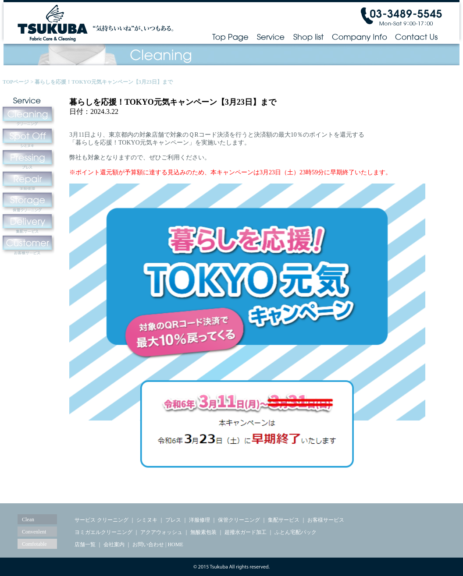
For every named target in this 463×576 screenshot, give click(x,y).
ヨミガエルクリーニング (103, 532)
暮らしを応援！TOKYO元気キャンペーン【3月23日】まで (103, 82)
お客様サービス (325, 520)
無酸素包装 (203, 532)
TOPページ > (19, 82)
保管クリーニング (239, 520)
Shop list (308, 36)
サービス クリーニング (101, 520)
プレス (173, 520)
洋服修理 (199, 520)
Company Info (360, 36)
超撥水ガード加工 (245, 532)
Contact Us (417, 36)
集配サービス (283, 520)
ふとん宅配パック (295, 532)
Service (271, 36)
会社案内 (114, 544)
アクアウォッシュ (161, 532)
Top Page (230, 36)
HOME (175, 544)
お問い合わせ (148, 544)
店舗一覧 (85, 544)
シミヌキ (146, 520)
